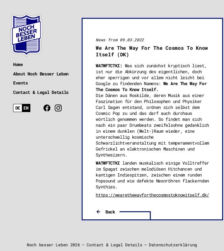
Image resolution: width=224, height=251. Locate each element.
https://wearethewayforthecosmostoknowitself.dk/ (152, 195)
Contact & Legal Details (41, 92)
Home (18, 64)
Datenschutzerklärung (173, 244)
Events (20, 83)
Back (110, 212)
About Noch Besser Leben (41, 74)
